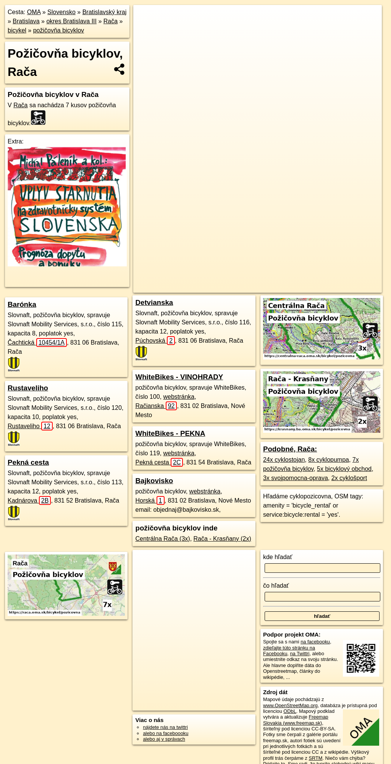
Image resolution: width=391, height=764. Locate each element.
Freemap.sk (280, 273)
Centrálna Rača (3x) (162, 538)
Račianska (156, 405)
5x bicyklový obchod (344, 469)
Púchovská (155, 340)
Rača (110, 21)
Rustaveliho (28, 388)
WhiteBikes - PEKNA (170, 433)
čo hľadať (276, 585)
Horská (149, 500)
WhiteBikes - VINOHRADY (179, 377)
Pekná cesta (28, 462)
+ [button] (146, 18)
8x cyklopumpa (328, 459)
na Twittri (299, 653)
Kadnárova (29, 500)
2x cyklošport (349, 478)
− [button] (146, 29)
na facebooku (315, 642)
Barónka (22, 304)
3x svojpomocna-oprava (295, 478)
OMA (34, 12)
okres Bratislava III (71, 21)
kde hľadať (277, 557)
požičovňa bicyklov (58, 30)
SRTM (315, 758)
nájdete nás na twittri (165, 727)
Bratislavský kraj (104, 12)
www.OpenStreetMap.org (290, 705)
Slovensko (61, 12)
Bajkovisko (154, 481)
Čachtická (37, 342)
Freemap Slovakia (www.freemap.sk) (295, 719)
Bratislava (26, 21)
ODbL (289, 711)
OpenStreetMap (240, 273)
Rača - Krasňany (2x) (222, 538)
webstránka (178, 396)
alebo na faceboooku (165, 733)
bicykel (17, 30)
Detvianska (154, 302)
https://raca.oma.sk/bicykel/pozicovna (342, 273)
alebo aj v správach (164, 739)
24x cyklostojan (284, 459)
